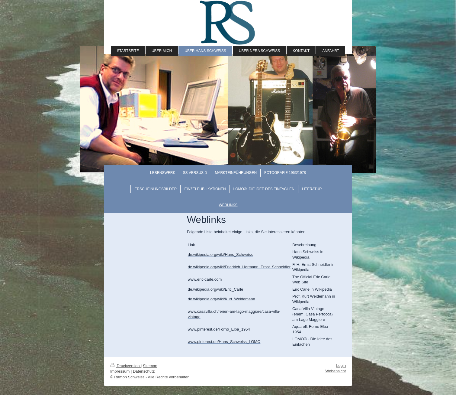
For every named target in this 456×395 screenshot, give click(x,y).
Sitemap (150, 366)
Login (341, 365)
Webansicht (335, 371)
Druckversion (125, 366)
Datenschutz (144, 371)
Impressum (120, 371)
